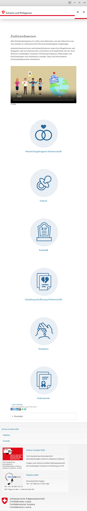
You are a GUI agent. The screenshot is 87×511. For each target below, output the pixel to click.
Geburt (43, 194)
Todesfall (43, 244)
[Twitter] (14, 403)
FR (79, 3)
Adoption (43, 343)
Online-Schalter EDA (10, 423)
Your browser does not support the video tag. (43, 78)
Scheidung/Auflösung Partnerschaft (43, 293)
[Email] (25, 403)
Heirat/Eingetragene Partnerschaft (43, 145)
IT (74, 3)
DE (70, 3)
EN (84, 3)
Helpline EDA (32, 469)
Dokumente (43, 392)
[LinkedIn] (17, 403)
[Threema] (20, 403)
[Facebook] (12, 403)
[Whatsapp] (22, 403)
